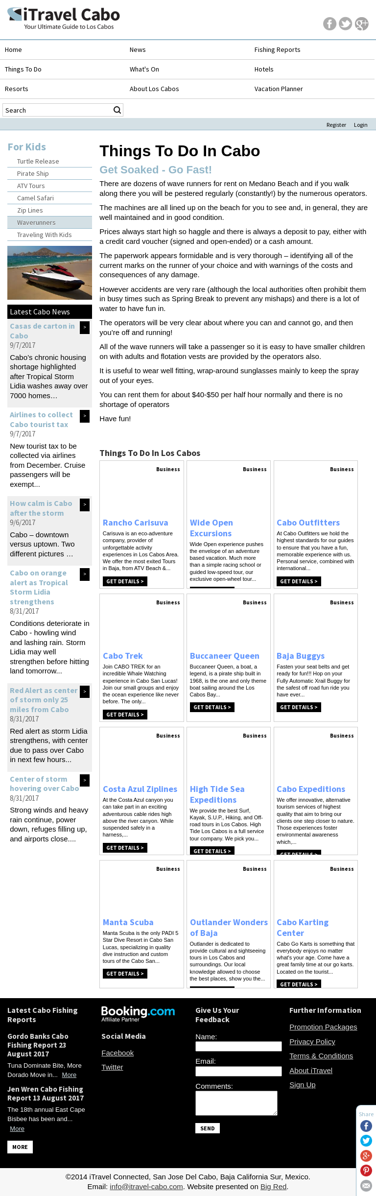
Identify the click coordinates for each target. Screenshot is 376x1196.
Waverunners (36, 222)
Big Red (273, 1186)
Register (336, 124)
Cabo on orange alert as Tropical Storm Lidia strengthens (39, 587)
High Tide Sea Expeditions (217, 794)
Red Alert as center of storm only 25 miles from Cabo (43, 699)
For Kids (26, 146)
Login (361, 124)
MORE (20, 1146)
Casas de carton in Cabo (42, 330)
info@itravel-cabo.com (146, 1186)
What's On (144, 69)
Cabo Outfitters (308, 522)
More (69, 1074)
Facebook (117, 1053)
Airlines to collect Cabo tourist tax (41, 419)
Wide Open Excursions (211, 528)
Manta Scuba (128, 922)
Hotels (264, 69)
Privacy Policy (312, 1041)
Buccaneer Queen (224, 655)
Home (13, 49)
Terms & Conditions (321, 1056)
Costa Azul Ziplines (140, 788)
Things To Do (23, 69)
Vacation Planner (279, 88)
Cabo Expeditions (311, 788)
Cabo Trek (123, 655)
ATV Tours (31, 185)
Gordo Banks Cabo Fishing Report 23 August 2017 (38, 1044)
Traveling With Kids (44, 234)
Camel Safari (35, 197)
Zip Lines (30, 210)
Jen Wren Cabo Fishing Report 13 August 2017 (45, 1093)
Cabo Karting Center (303, 927)
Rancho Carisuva (135, 522)
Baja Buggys (301, 655)
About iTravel (310, 1070)
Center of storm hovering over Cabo (44, 783)
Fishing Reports (278, 49)
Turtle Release (38, 161)
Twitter (112, 1067)
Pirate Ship (33, 173)
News (138, 49)
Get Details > (125, 581)
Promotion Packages (323, 1027)
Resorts (16, 88)
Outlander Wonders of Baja (229, 927)
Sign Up (302, 1084)
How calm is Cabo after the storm (41, 508)
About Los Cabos (154, 88)
